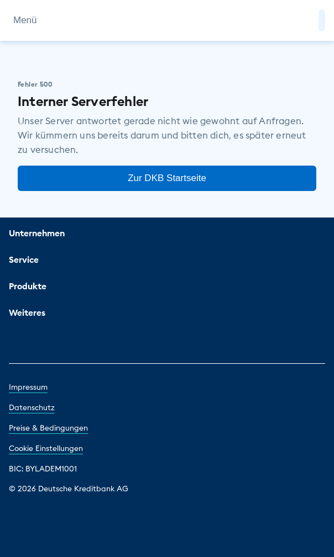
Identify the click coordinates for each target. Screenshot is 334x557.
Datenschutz (32, 407)
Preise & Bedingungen (48, 428)
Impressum (28, 387)
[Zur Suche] (305, 20)
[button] (322, 20)
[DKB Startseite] (167, 20)
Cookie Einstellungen (46, 448)
